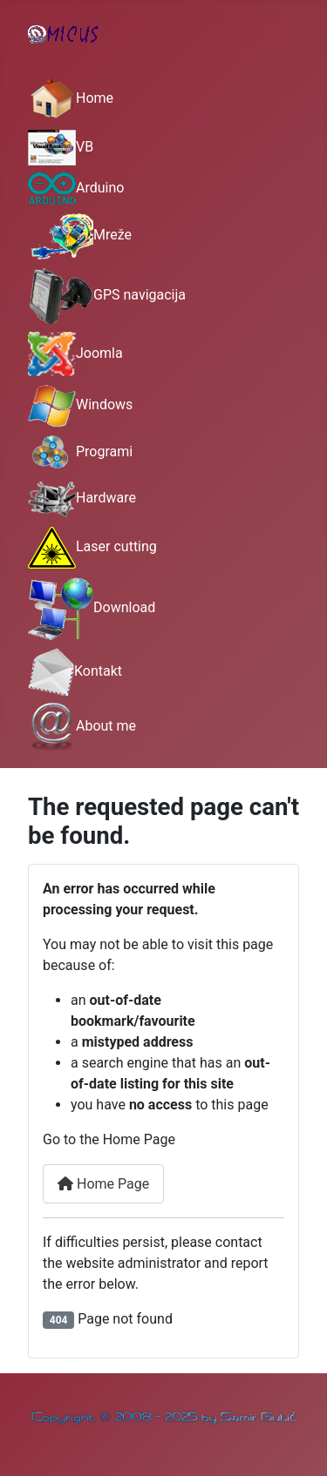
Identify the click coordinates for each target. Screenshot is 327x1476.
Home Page (103, 1184)
